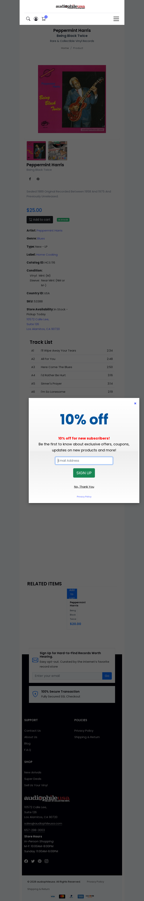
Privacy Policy (84, 496)
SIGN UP (84, 473)
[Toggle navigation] (116, 18)
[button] (28, 19)
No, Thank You (84, 487)
